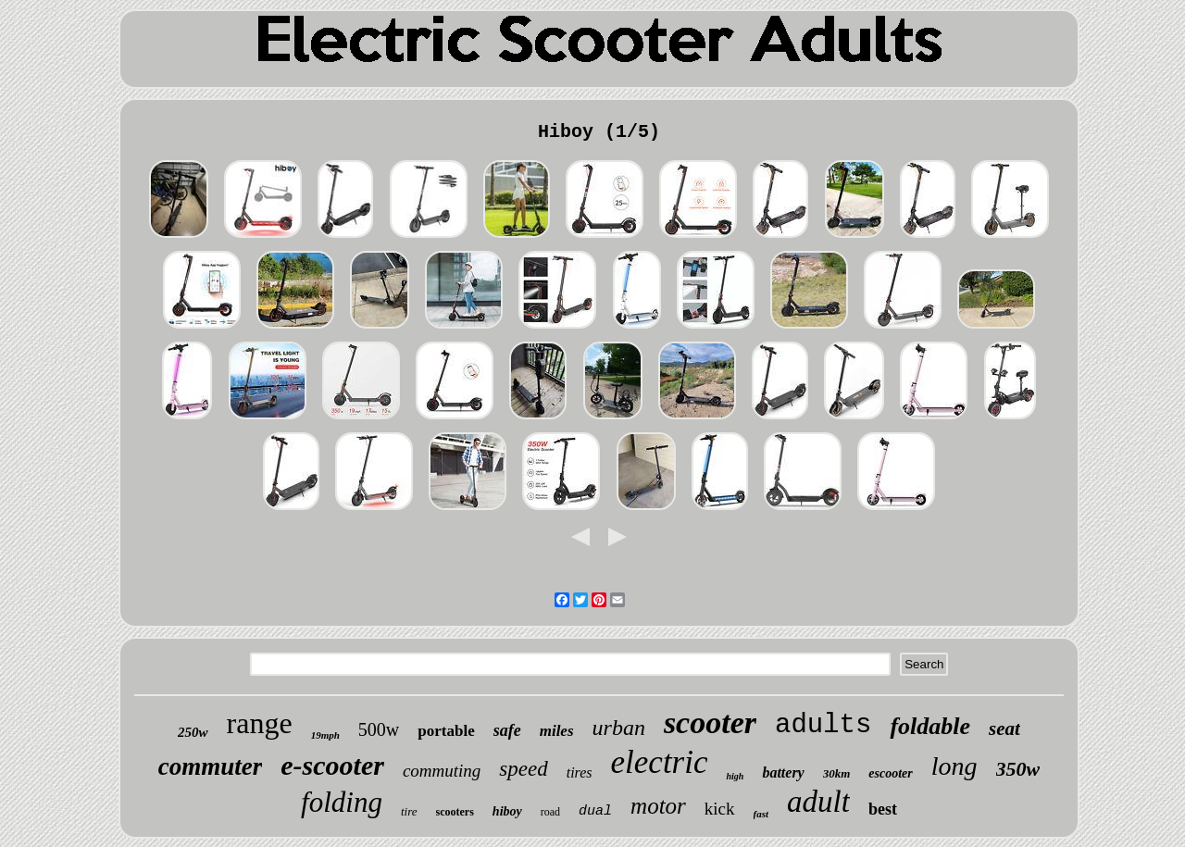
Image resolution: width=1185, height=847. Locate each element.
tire (409, 811)
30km (837, 773)
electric (659, 762)
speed (523, 768)
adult (818, 801)
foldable (930, 726)
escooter (890, 773)
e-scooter (332, 765)
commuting (441, 770)
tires (579, 772)
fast (761, 813)
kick (720, 808)
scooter (710, 722)
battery (783, 772)
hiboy (507, 811)
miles (557, 731)
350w (1018, 768)
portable (446, 731)
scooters (455, 811)
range (260, 723)
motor (658, 805)
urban (618, 728)
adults (823, 725)
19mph (325, 735)
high (734, 776)
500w (378, 729)
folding (341, 802)
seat (1004, 728)
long (954, 766)
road (550, 811)
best (882, 809)
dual (595, 811)
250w (193, 732)
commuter (210, 766)
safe (507, 730)
